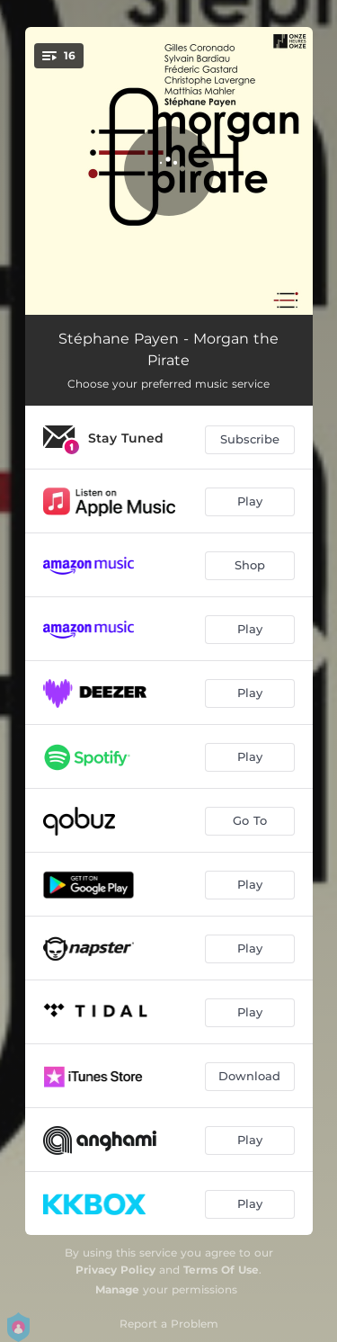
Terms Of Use (221, 1269)
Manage (117, 1289)
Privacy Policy (115, 1269)
